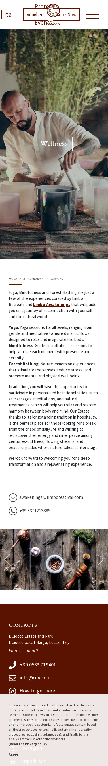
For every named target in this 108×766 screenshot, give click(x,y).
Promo (43, 6)
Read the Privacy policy (28, 744)
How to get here (32, 691)
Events (43, 22)
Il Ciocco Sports (33, 278)
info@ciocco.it (30, 678)
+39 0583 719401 (32, 665)
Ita (8, 14)
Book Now (66, 14)
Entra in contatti (23, 650)
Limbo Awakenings (51, 304)
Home (13, 278)
